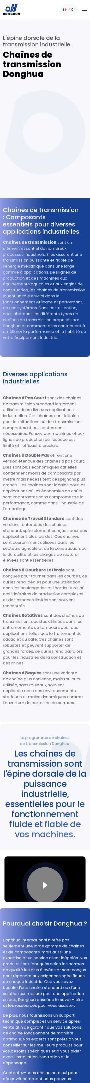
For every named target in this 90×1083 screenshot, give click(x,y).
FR (68, 9)
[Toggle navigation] (84, 9)
